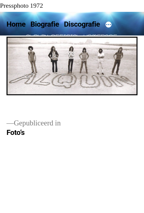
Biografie (44, 24)
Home (16, 24)
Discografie (82, 24)
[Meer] (108, 25)
